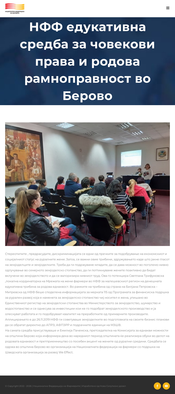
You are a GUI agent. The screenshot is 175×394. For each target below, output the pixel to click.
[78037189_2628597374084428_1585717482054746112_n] (87, 184)
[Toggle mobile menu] (168, 8)
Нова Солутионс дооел (113, 386)
